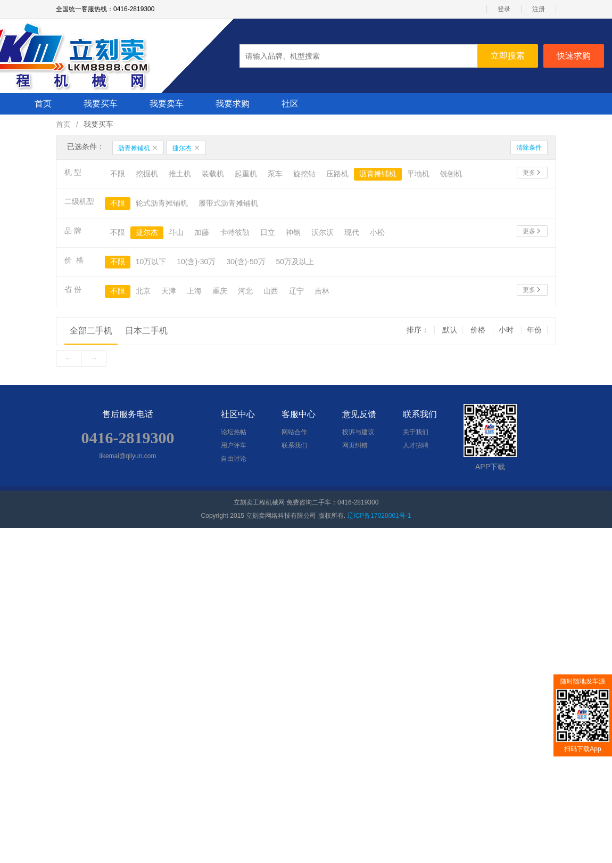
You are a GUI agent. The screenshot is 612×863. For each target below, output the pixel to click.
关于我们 (415, 432)
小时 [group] (507, 329)
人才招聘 (415, 445)
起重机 (246, 173)
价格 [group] (478, 329)
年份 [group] (534, 329)
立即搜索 (508, 55)
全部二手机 (91, 330)
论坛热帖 (233, 432)
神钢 (293, 232)
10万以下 (151, 261)
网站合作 (294, 432)
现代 (351, 232)
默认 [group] (449, 329)
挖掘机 (147, 173)
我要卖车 (167, 103)
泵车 (275, 173)
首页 (43, 103)
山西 (270, 291)
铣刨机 (451, 173)
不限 (117, 173)
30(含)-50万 (245, 261)
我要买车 (101, 103)
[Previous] (68, 359)
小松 (377, 232)
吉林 (322, 291)
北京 (143, 291)
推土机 (180, 173)
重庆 (219, 291)
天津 (168, 291)
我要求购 (233, 103)
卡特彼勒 (235, 232)
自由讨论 (233, 458)
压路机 (337, 173)
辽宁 (296, 291)
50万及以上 (295, 261)
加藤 (201, 232)
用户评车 (233, 445)
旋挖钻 (304, 173)
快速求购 (574, 55)
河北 (245, 291)
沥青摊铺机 (138, 148)
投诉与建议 (358, 432)
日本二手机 (146, 330)
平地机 (418, 173)
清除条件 (529, 147)
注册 (538, 9)
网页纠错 (355, 445)
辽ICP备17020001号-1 (379, 515)
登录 (504, 9)
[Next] (93, 359)
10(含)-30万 (196, 261)
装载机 (213, 173)
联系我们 (294, 445)
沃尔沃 (322, 232)
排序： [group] (418, 329)
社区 (290, 103)
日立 (267, 232)
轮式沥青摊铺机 (162, 203)
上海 (194, 291)
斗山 (176, 232)
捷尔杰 (186, 148)
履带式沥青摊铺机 (228, 203)
